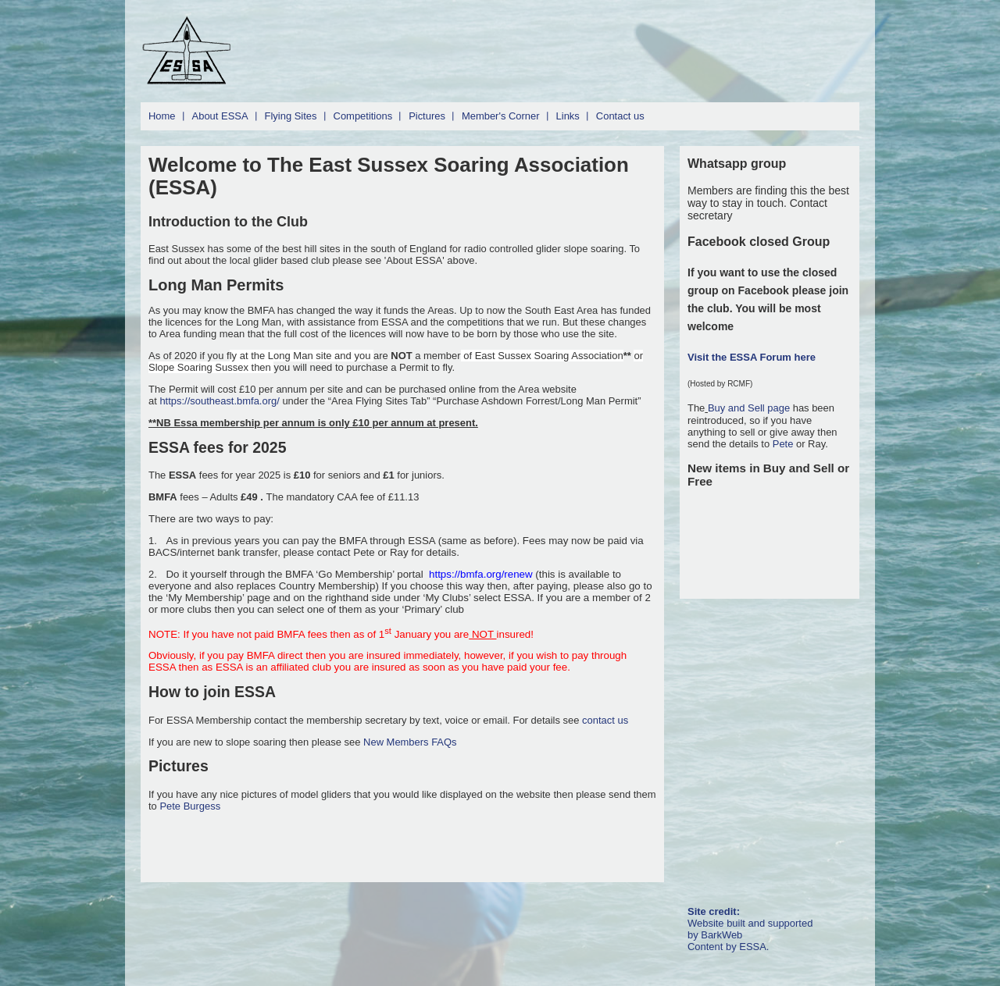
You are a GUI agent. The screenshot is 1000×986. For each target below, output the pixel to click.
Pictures (427, 116)
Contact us (620, 116)
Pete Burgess (189, 806)
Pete (783, 444)
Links (568, 116)
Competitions (363, 116)
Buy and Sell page (750, 408)
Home (162, 116)
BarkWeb (721, 935)
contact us (605, 720)
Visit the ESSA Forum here (752, 357)
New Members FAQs (409, 742)
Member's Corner (501, 116)
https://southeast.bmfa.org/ (219, 401)
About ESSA (220, 116)
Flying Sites (291, 116)
